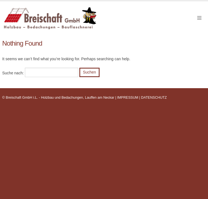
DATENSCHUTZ (154, 98)
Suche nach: (13, 73)
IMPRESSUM (127, 98)
